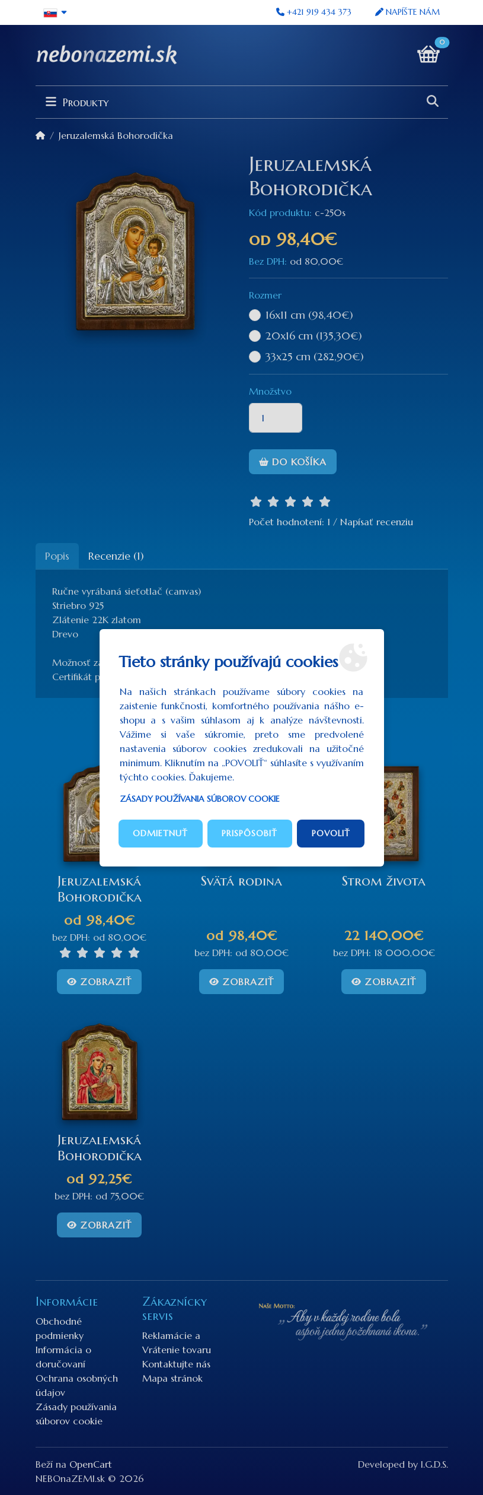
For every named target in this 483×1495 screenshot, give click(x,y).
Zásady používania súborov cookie (200, 798)
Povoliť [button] (331, 833)
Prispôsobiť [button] (249, 833)
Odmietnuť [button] (160, 833)
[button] (56, 12)
